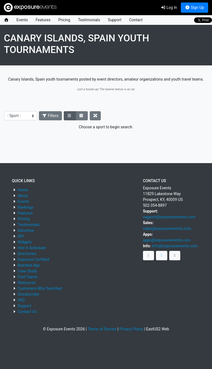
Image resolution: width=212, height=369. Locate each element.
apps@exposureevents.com (167, 240)
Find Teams (28, 277)
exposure (30, 7)
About (23, 195)
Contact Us (27, 311)
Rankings (25, 207)
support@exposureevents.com (169, 217)
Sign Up (194, 7)
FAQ (21, 300)
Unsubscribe (28, 294)
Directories (27, 253)
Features (43, 20)
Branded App (29, 265)
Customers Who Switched (40, 288)
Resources (27, 282)
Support (114, 20)
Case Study (27, 271)
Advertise (26, 230)
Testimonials (89, 20)
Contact (136, 20)
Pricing (64, 20)
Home (23, 190)
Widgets (25, 242)
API (21, 236)
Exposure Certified (33, 259)
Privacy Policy (131, 329)
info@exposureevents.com (175, 246)
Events (22, 20)
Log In (169, 7)
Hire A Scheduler (32, 248)
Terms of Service (102, 329)
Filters (50, 115)
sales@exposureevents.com (167, 228)
